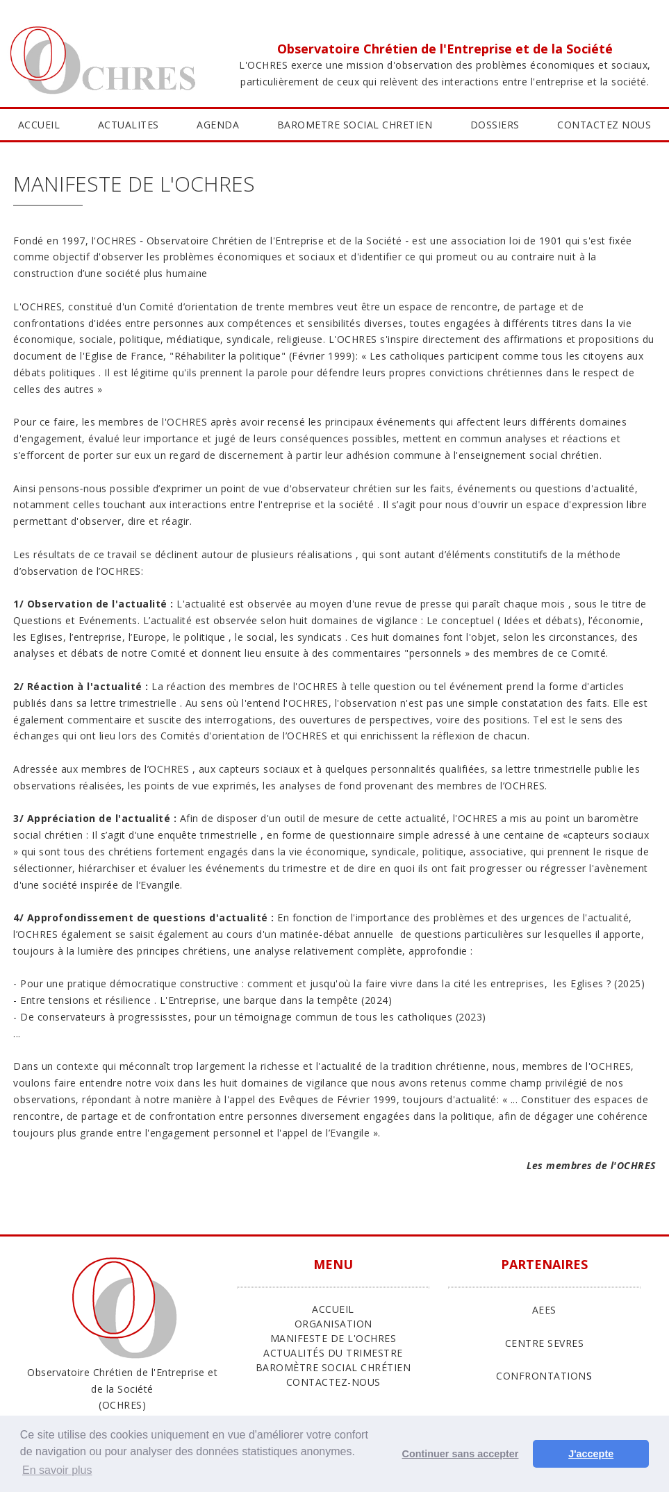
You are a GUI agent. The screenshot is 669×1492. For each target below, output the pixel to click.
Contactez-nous (333, 1382)
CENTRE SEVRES (544, 1343)
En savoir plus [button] (57, 1470)
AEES (544, 1309)
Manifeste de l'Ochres (333, 1338)
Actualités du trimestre (333, 1352)
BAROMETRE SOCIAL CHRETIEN (355, 124)
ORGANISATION (333, 1323)
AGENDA (218, 124)
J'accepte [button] (590, 1453)
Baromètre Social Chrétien (333, 1367)
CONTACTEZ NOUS (604, 124)
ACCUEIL (39, 124)
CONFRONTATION (541, 1375)
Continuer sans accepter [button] (460, 1453)
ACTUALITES (128, 124)
